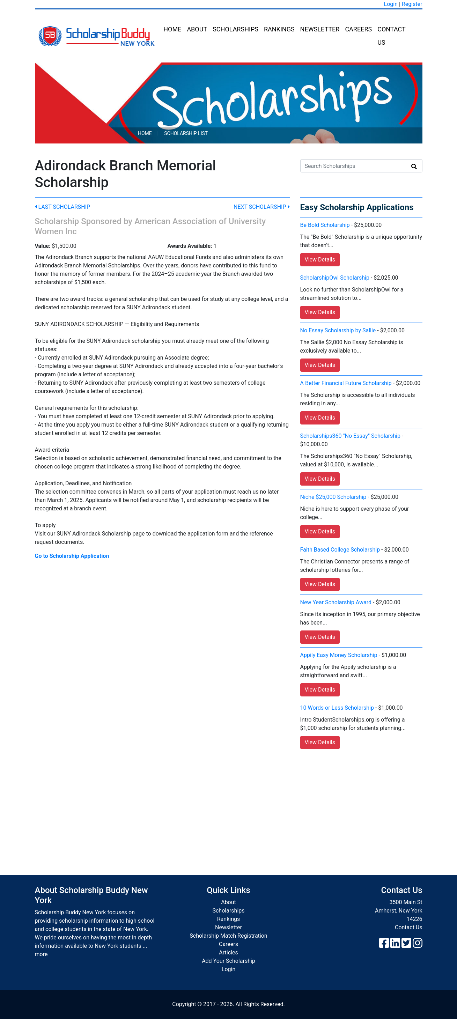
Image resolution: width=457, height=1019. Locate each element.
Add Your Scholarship (228, 961)
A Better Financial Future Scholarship (346, 383)
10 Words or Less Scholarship (337, 707)
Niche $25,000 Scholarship (333, 497)
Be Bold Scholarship (325, 225)
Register (412, 4)
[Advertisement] (228, 805)
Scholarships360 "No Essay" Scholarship (350, 436)
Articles (228, 952)
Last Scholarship (62, 207)
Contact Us (391, 35)
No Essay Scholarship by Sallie (338, 330)
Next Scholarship (261, 207)
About (197, 29)
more (41, 954)
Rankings (279, 29)
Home (172, 29)
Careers (358, 29)
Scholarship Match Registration (228, 935)
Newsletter (320, 29)
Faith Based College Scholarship (340, 549)
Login (391, 4)
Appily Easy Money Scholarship (338, 655)
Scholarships (235, 29)
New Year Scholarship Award (336, 602)
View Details (320, 259)
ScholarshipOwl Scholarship (334, 277)
